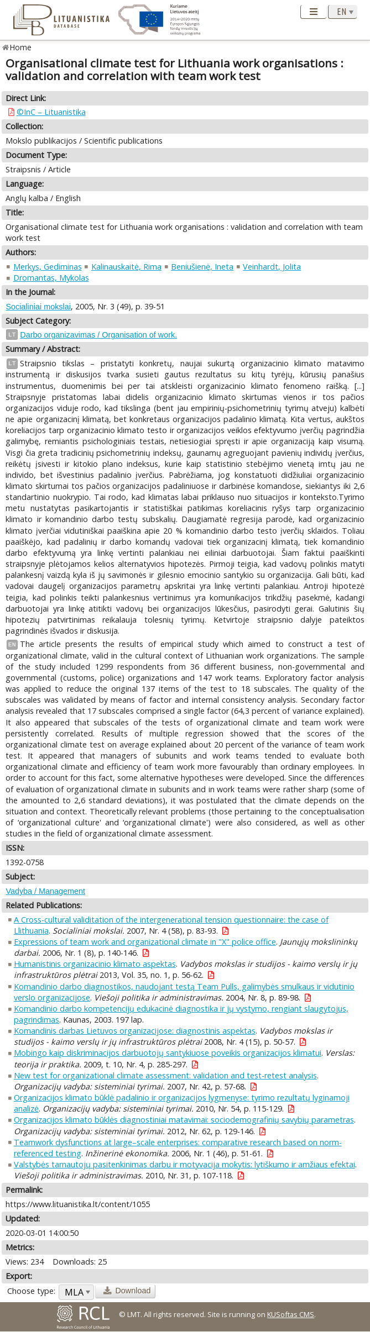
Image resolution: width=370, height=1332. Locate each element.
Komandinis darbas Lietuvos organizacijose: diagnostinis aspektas (135, 1030)
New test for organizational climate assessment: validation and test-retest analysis (165, 1075)
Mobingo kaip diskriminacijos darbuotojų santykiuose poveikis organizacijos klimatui (167, 1052)
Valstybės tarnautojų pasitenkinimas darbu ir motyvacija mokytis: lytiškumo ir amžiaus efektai (184, 1164)
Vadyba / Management (45, 891)
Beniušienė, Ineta (202, 266)
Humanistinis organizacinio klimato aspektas (95, 964)
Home (21, 47)
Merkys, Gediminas (47, 266)
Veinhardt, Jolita (272, 266)
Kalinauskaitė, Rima (126, 266)
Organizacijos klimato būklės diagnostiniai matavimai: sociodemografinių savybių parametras (184, 1119)
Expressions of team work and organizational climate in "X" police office (145, 941)
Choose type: (31, 1291)
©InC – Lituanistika (51, 112)
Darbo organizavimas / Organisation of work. (98, 334)
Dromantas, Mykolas (51, 277)
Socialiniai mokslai (38, 306)
